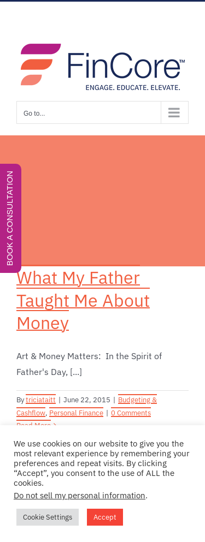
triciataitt (41, 399)
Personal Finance (76, 413)
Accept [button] (104, 517)
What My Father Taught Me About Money (83, 300)
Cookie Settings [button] (47, 517)
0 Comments (131, 413)
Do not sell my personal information (79, 495)
